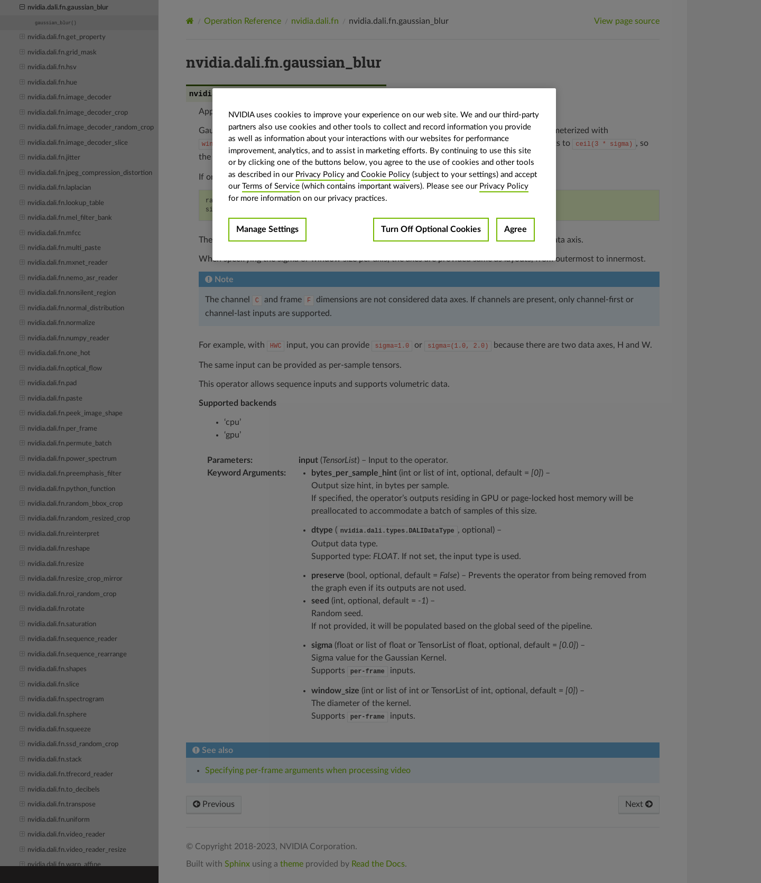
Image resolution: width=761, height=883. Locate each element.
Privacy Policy (320, 175)
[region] (384, 174)
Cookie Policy (385, 175)
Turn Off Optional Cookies (431, 229)
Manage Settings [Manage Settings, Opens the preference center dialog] (267, 229)
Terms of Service (271, 186)
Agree (515, 229)
